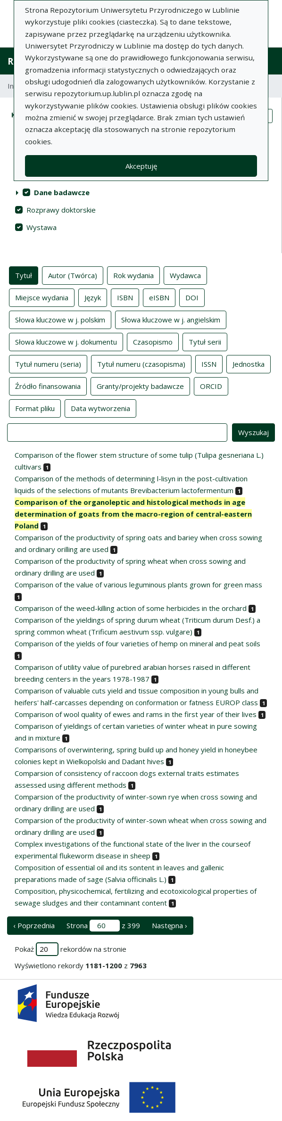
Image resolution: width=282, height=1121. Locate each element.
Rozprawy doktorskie (61, 209)
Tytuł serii (205, 341)
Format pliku (35, 408)
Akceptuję (141, 166)
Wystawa (41, 227)
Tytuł (23, 275)
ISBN (125, 297)
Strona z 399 (103, 925)
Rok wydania (133, 275)
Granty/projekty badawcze (140, 385)
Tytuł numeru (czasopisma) (141, 363)
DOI (192, 297)
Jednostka (248, 363)
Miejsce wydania (41, 297)
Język (92, 297)
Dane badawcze (62, 192)
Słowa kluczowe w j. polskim (60, 319)
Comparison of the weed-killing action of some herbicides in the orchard (131, 608)
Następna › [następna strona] (169, 925)
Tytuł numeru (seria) (48, 363)
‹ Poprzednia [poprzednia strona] (34, 925)
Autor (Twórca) (72, 275)
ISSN (208, 363)
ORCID (211, 385)
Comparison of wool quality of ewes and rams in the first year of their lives (136, 714)
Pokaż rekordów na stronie (70, 949)
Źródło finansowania (48, 385)
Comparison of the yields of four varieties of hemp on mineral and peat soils (137, 643)
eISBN (159, 297)
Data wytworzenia (100, 408)
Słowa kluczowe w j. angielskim (170, 319)
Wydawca (185, 275)
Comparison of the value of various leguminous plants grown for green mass (138, 584)
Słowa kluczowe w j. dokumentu (66, 341)
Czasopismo (153, 341)
